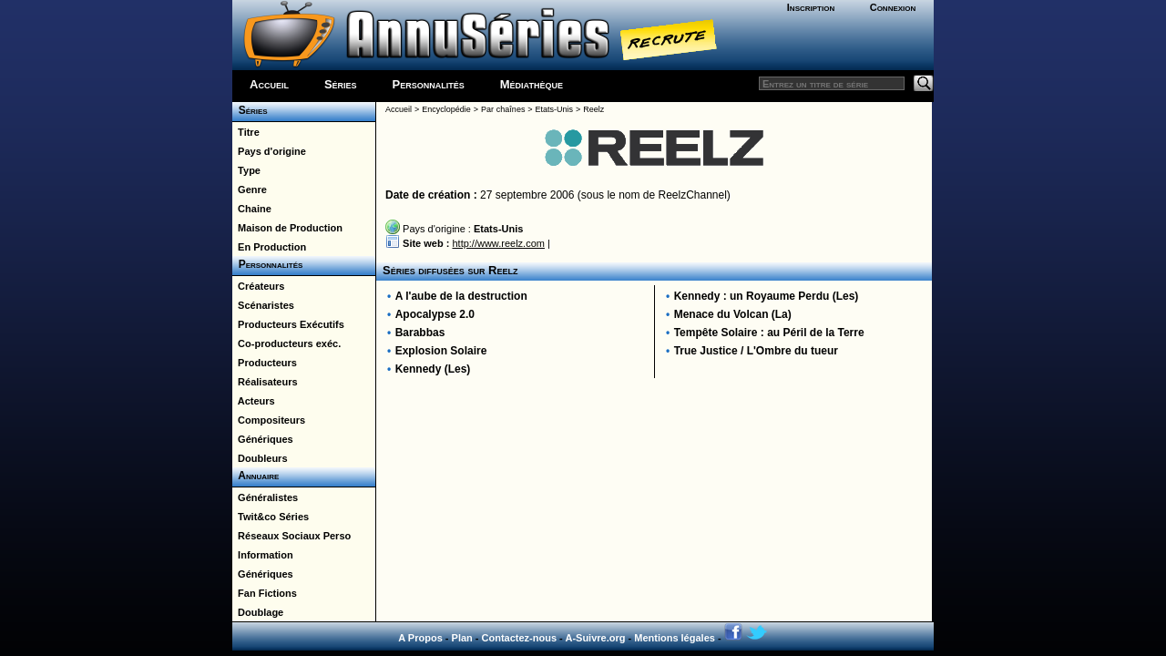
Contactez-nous (519, 637)
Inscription (810, 7)
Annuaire (255, 475)
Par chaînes (503, 109)
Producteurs (264, 362)
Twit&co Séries (270, 516)
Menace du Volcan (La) (733, 314)
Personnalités (429, 84)
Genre (249, 189)
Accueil (269, 84)
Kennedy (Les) (433, 369)
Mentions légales (674, 637)
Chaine (251, 208)
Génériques (262, 439)
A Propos (420, 637)
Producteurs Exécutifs (288, 324)
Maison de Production (287, 227)
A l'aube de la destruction (461, 296)
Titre (246, 132)
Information (262, 554)
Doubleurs (260, 458)
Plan (462, 637)
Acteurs (253, 400)
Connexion (893, 7)
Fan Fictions (264, 593)
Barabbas (420, 332)
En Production (269, 246)
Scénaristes (263, 305)
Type (246, 170)
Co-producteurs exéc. (286, 343)
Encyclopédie (446, 109)
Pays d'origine (269, 151)
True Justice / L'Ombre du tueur (756, 350)
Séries (340, 84)
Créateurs (258, 286)
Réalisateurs (265, 381)
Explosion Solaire (441, 350)
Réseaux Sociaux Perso (291, 535)
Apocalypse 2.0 (435, 314)
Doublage (257, 612)
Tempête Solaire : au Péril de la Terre (769, 332)
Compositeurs (268, 420)
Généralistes (265, 497)
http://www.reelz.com (498, 243)
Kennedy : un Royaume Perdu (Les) (766, 296)
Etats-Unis (555, 109)
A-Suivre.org (595, 637)
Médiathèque (531, 84)
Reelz (593, 109)
